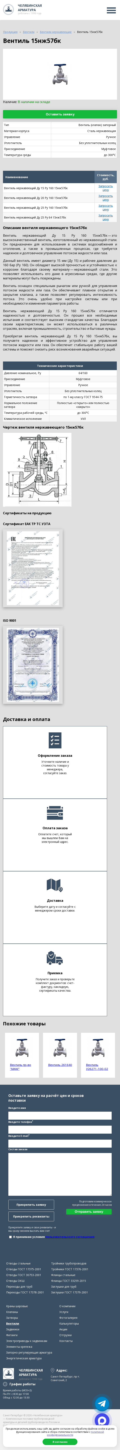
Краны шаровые (17, 1306)
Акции (63, 1329)
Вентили (12, 1323)
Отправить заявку (89, 1211)
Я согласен (60, 1442)
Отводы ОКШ (15, 1281)
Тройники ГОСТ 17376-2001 (69, 1269)
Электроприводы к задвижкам (26, 1341)
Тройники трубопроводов (68, 1263)
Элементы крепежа (19, 1347)
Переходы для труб (19, 1286)
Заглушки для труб (63, 1286)
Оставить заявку (60, 114)
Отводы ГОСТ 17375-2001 (23, 1269)
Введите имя (17, 1108)
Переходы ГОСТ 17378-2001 (25, 1292)
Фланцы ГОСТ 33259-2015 (68, 1281)
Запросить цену (106, 188)
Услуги (63, 1312)
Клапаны (12, 1312)
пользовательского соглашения (70, 1237)
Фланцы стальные (63, 1275)
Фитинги (12, 1335)
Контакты (66, 1341)
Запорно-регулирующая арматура (29, 1352)
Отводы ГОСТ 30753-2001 (23, 1275)
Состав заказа (17, 1149)
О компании (67, 1306)
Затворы (12, 1318)
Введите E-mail (18, 1136)
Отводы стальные (18, 1263)
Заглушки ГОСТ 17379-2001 (69, 1292)
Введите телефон (20, 1122)
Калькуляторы (69, 1323)
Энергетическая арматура (24, 1358)
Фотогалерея (68, 1318)
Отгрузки (65, 1335)
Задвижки (12, 1329)
